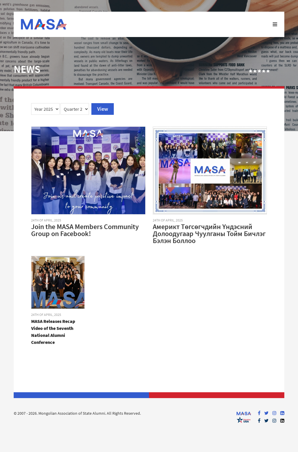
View (102, 108)
